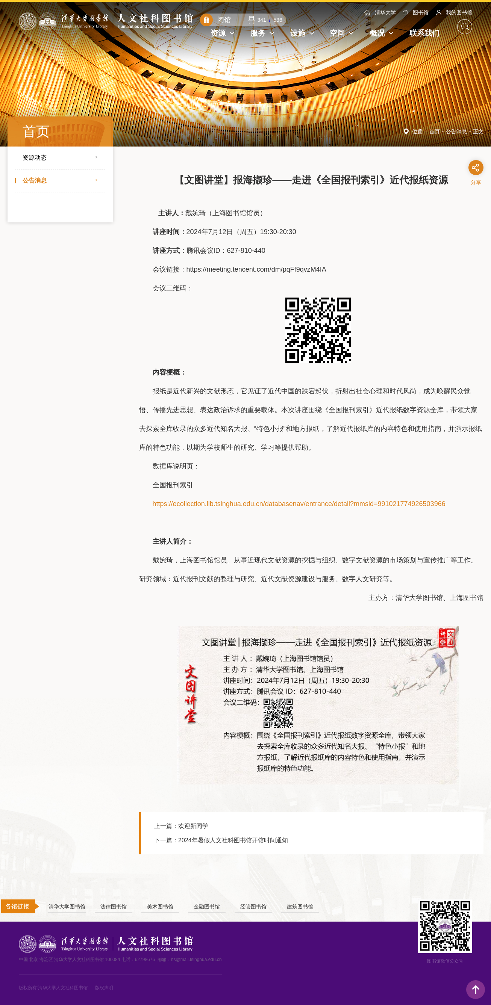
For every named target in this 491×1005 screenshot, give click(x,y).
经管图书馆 (253, 907)
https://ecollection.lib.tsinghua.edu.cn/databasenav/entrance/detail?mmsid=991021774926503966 (299, 504)
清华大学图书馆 (66, 907)
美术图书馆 (160, 907)
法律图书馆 (113, 907)
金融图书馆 (207, 907)
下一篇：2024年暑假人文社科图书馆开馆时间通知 (221, 840)
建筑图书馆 (300, 907)
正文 (478, 131)
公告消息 (456, 131)
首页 (434, 131)
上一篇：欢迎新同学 (181, 826)
